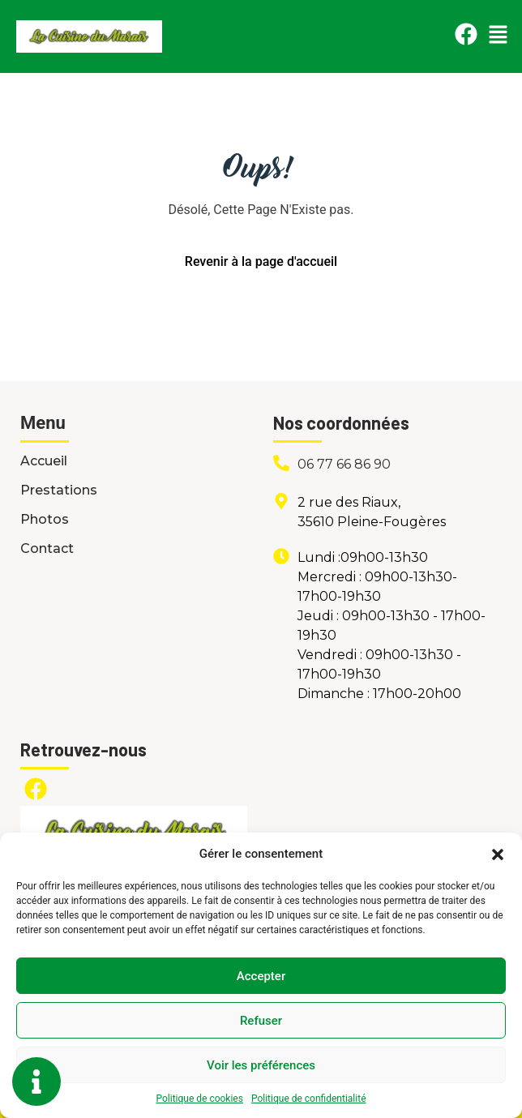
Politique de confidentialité (308, 1098)
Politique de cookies (199, 1098)
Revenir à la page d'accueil (261, 261)
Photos (44, 519)
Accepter (261, 976)
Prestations (58, 490)
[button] (498, 854)
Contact (47, 548)
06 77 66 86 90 (344, 464)
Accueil (43, 461)
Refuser (261, 1020)
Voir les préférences (261, 1065)
